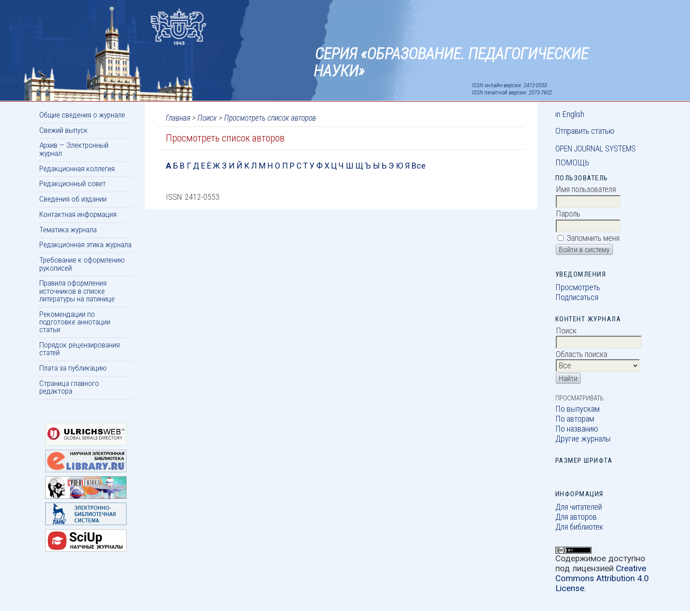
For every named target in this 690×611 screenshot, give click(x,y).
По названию (576, 429)
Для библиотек (579, 527)
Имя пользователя (586, 189)
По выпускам (577, 409)
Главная (178, 117)
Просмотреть (577, 287)
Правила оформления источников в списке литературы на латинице (77, 290)
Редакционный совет (72, 183)
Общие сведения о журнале (82, 114)
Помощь (572, 163)
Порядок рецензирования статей (79, 348)
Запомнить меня (593, 238)
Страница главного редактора (69, 387)
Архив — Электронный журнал (73, 149)
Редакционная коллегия (77, 168)
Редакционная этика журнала (85, 244)
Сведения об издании (73, 198)
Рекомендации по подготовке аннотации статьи (74, 322)
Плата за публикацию (73, 367)
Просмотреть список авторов (270, 117)
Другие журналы (583, 439)
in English (569, 114)
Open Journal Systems (595, 148)
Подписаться (576, 297)
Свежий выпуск (63, 130)
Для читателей (578, 507)
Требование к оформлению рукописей (82, 263)
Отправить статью (585, 131)
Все (419, 165)
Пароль (568, 214)
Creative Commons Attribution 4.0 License (602, 578)
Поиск (207, 117)
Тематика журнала (68, 229)
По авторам (574, 419)
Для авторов (576, 517)
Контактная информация (78, 214)
